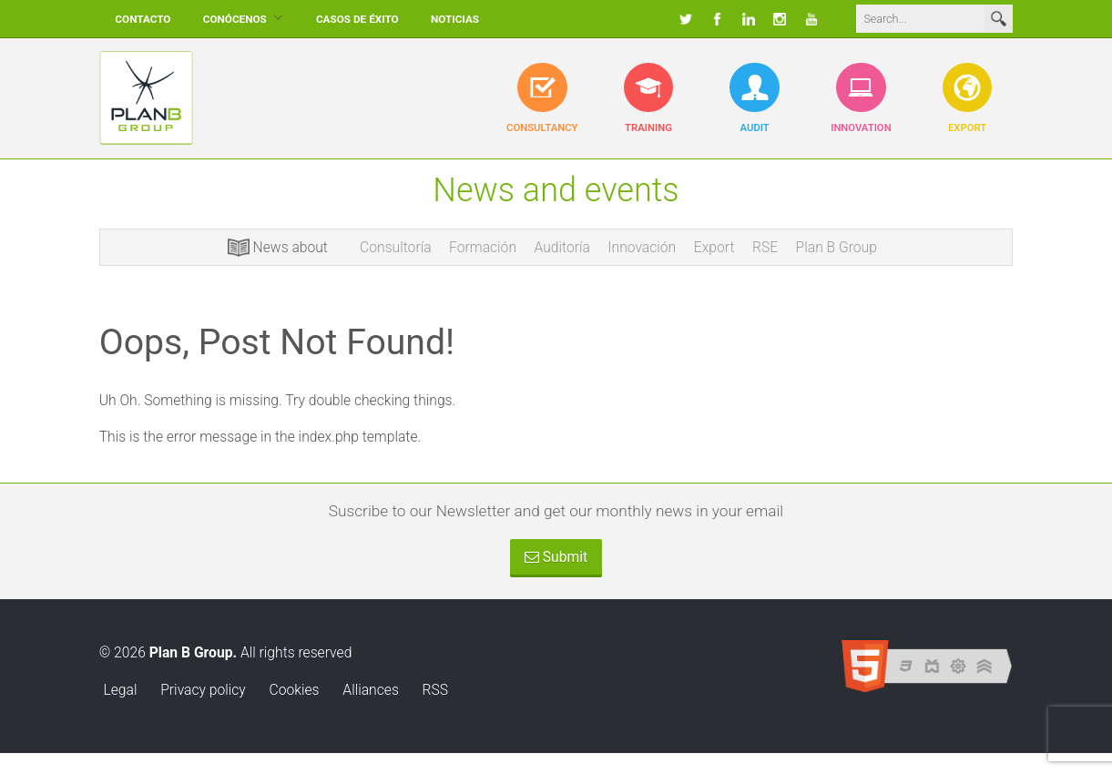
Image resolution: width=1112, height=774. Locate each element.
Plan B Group (836, 247)
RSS (436, 689)
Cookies (295, 689)
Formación (482, 247)
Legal (120, 689)
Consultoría (395, 247)
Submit (556, 556)
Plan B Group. (193, 652)
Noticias (455, 19)
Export (714, 247)
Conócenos (235, 19)
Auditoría (562, 247)
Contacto (142, 19)
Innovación (641, 247)
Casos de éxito (357, 19)
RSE (765, 247)
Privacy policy (203, 689)
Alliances (370, 689)
